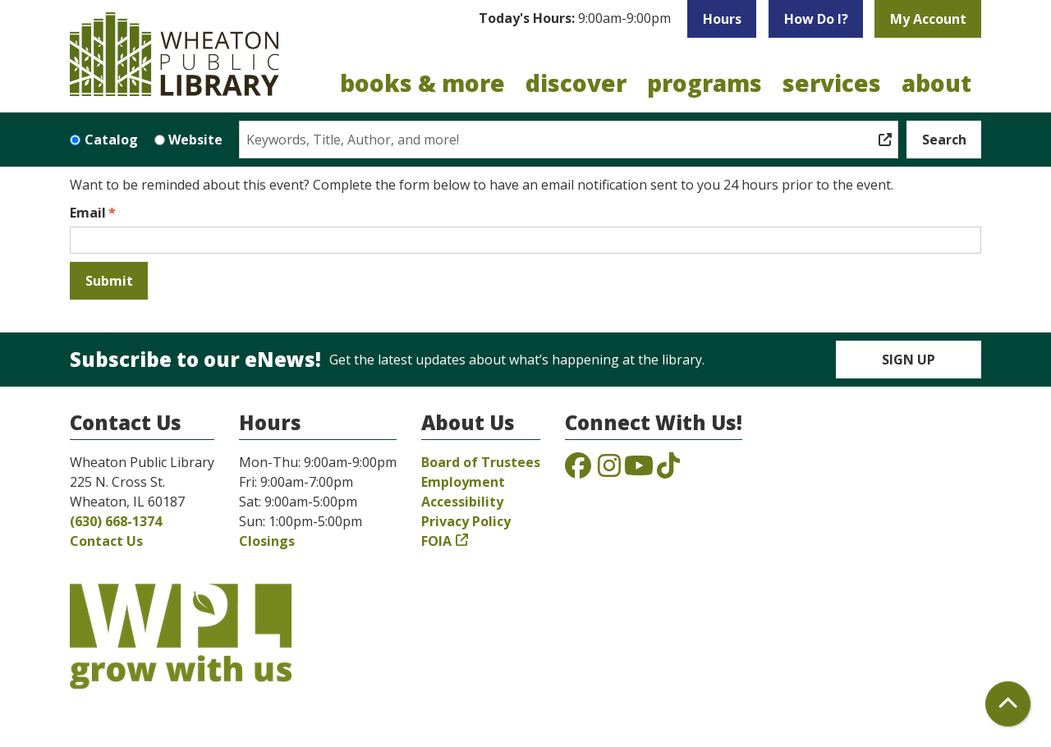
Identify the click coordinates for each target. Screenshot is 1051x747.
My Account (928, 19)
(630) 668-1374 (116, 521)
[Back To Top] (1007, 703)
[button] (574, 19)
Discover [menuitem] (576, 83)
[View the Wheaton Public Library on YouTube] (639, 470)
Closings (267, 541)
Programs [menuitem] (704, 83)
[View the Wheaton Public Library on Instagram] (609, 470)
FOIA (436, 541)
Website (195, 140)
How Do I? (816, 19)
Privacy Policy (466, 521)
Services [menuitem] (832, 83)
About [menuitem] (936, 83)
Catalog (111, 140)
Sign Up (908, 360)
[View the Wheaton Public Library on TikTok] (668, 470)
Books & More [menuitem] (422, 83)
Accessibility (462, 502)
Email (88, 213)
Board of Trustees (480, 462)
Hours (722, 19)
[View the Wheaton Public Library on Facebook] (578, 470)
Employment (463, 482)
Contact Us (106, 541)
